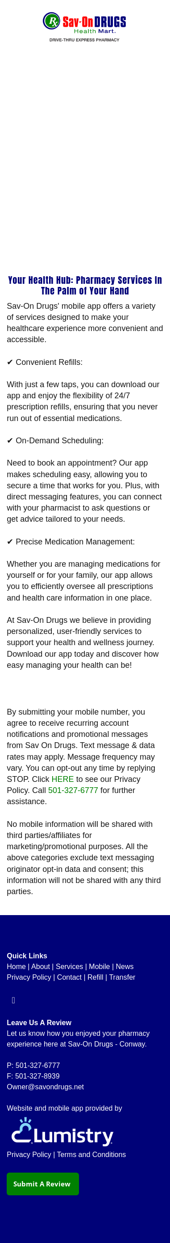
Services (69, 966)
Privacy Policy (29, 977)
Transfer (122, 977)
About (40, 966)
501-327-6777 (73, 790)
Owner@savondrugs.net (45, 1087)
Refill (95, 977)
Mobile (99, 966)
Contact (69, 977)
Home (16, 966)
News (125, 966)
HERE (63, 779)
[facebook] (13, 1000)
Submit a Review (42, 1184)
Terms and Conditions (91, 1154)
